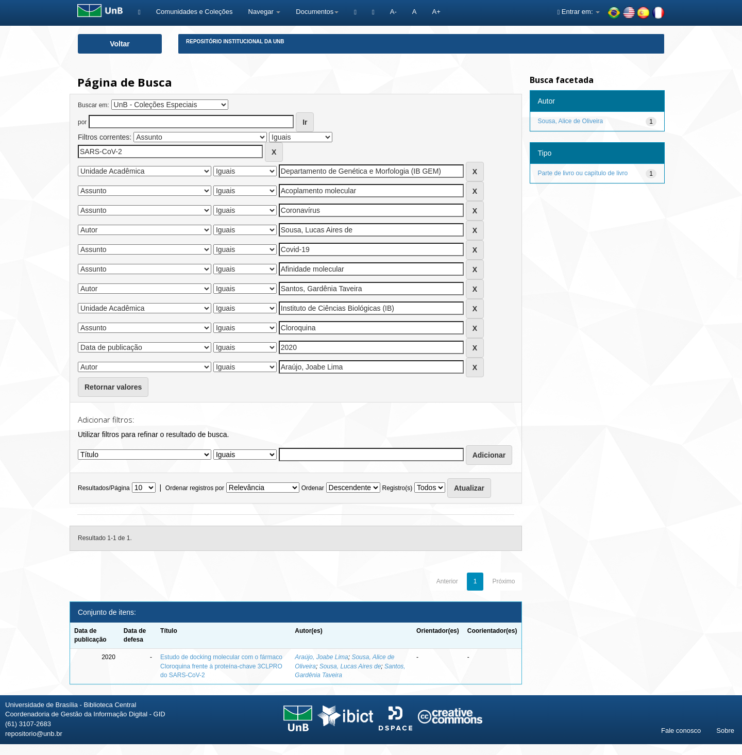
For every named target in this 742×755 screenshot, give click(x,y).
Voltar (120, 44)
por (82, 122)
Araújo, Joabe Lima (321, 657)
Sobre (725, 730)
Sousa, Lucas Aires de (350, 666)
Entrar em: (578, 11)
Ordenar (312, 488)
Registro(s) (397, 488)
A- (393, 11)
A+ (436, 11)
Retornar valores (113, 387)
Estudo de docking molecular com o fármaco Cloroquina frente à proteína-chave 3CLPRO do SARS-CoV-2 (221, 665)
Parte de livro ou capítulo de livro (583, 173)
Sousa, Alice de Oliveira (570, 121)
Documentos (317, 11)
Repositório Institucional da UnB (235, 41)
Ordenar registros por (194, 488)
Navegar (264, 11)
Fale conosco (681, 730)
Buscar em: (93, 105)
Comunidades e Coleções (194, 11)
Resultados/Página (104, 488)
